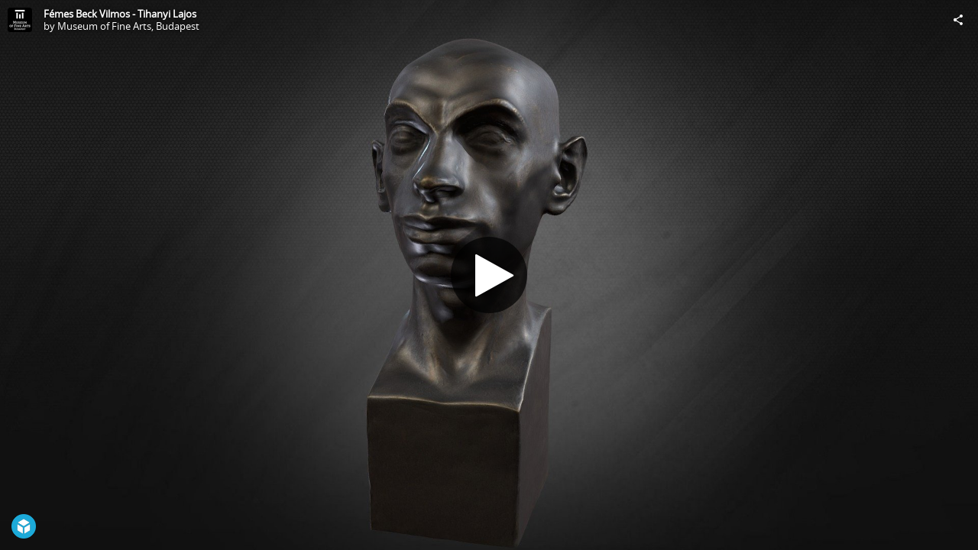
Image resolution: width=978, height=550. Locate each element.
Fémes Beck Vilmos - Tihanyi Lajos (120, 14)
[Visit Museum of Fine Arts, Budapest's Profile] (20, 20)
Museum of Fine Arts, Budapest (128, 26)
